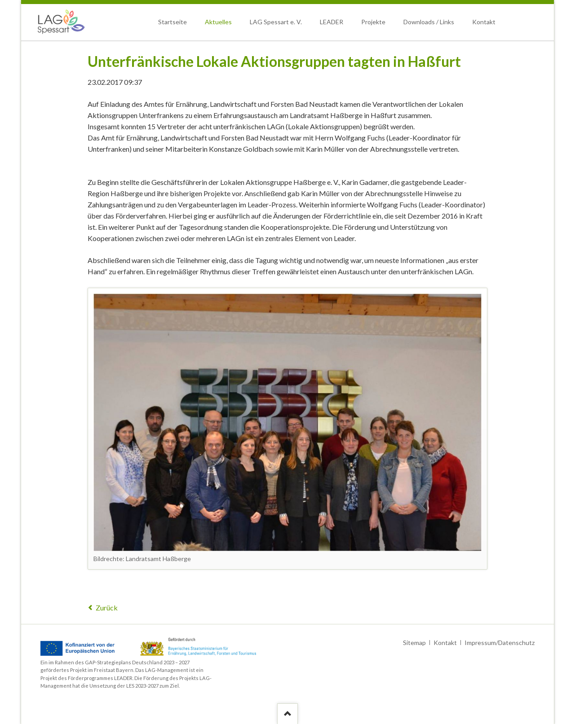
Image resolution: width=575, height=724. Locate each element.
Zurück (107, 607)
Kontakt (483, 22)
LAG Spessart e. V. (276, 22)
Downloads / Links (428, 22)
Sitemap (414, 642)
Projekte (373, 22)
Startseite (172, 22)
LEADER (331, 22)
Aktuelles (218, 22)
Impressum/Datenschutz (499, 642)
